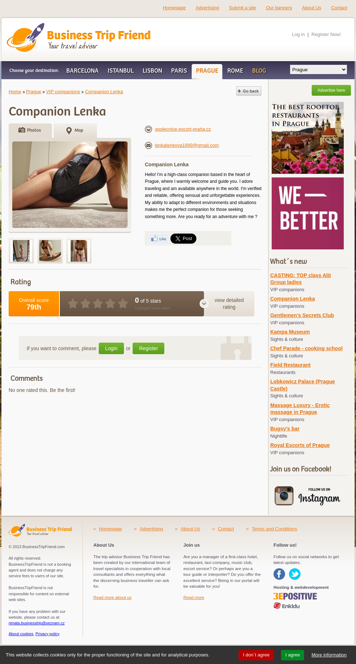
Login (111, 348)
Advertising (207, 7)
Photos (34, 130)
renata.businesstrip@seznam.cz (36, 623)
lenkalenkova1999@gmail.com (182, 145)
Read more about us (112, 597)
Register (148, 348)
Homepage (174, 7)
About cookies (21, 634)
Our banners (279, 7)
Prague (33, 91)
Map (79, 130)
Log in (298, 34)
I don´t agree (256, 655)
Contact (339, 7)
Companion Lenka (104, 91)
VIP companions (63, 91)
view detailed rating (229, 303)
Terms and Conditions (274, 529)
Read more (193, 597)
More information (329, 655)
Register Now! (326, 34)
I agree (292, 655)
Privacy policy (48, 634)
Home (15, 91)
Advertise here (331, 90)
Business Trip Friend (53, 26)
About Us (311, 7)
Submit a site (242, 7)
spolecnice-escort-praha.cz (178, 129)
